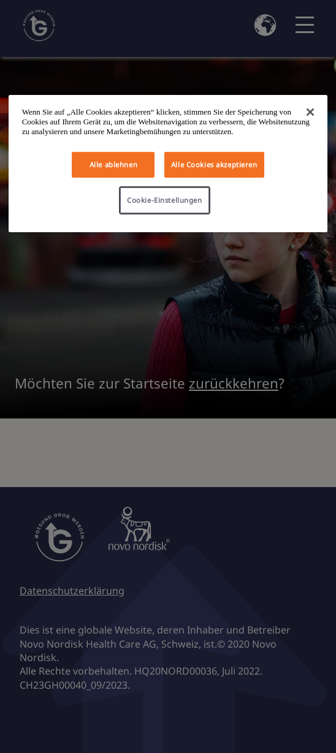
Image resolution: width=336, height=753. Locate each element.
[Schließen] (310, 112)
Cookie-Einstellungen (164, 200)
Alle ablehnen (113, 164)
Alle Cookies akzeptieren (214, 164)
